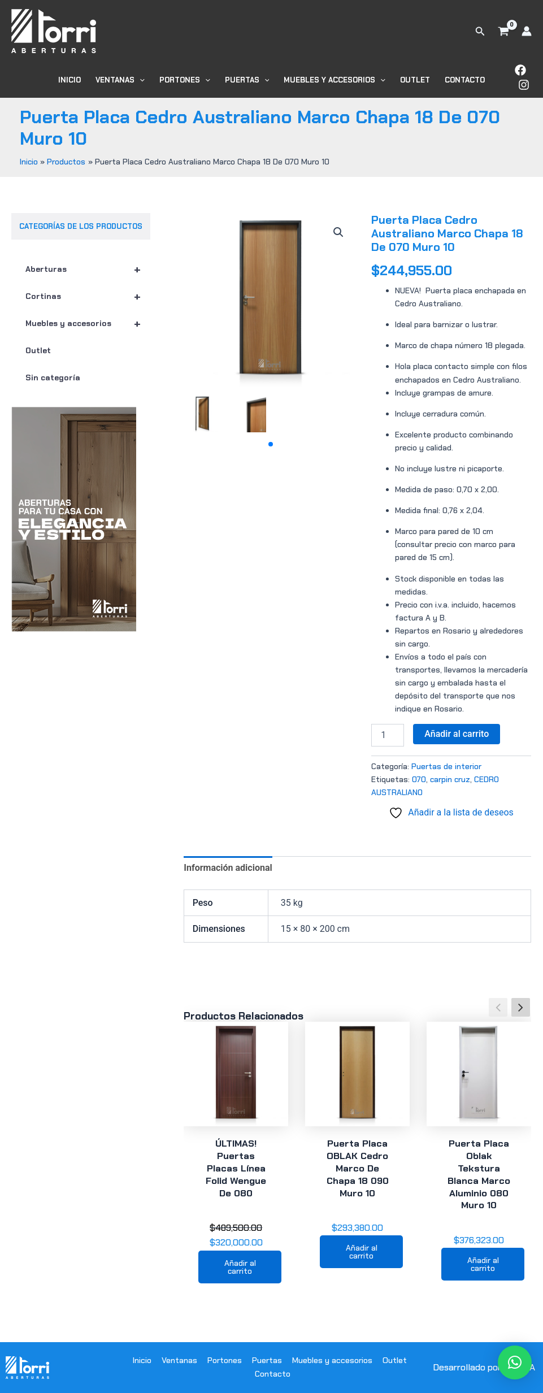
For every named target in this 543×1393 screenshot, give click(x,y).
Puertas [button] (247, 80)
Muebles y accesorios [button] (334, 80)
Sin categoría (52, 377)
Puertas (267, 1360)
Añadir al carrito (456, 733)
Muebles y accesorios (87, 323)
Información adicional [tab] (228, 867)
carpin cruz (450, 779)
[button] (480, 31)
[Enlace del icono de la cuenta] (527, 31)
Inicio (69, 80)
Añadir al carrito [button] (240, 1267)
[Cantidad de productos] (387, 735)
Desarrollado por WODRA (484, 1367)
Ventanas (179, 1360)
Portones (224, 1360)
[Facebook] (520, 70)
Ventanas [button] (120, 80)
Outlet (415, 80)
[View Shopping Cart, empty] (503, 31)
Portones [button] (184, 80)
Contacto (465, 80)
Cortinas (87, 296)
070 (419, 779)
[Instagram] (523, 84)
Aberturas (87, 269)
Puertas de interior (446, 766)
